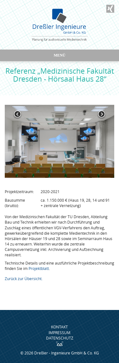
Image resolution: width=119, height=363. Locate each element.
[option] (59, 141)
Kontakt (59, 326)
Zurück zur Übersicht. (24, 278)
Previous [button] (17, 114)
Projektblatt (39, 268)
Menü (59, 55)
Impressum (59, 332)
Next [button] (101, 114)
